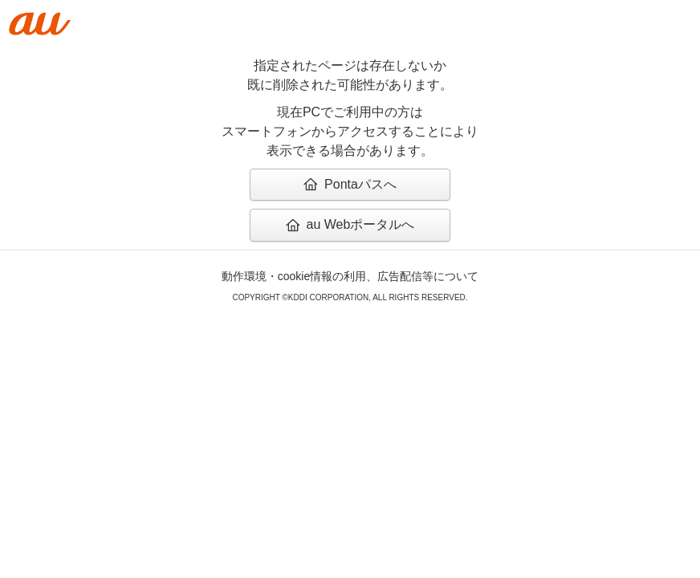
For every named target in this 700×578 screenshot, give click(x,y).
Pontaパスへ (350, 184)
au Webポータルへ (350, 224)
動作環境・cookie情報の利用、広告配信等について (350, 276)
